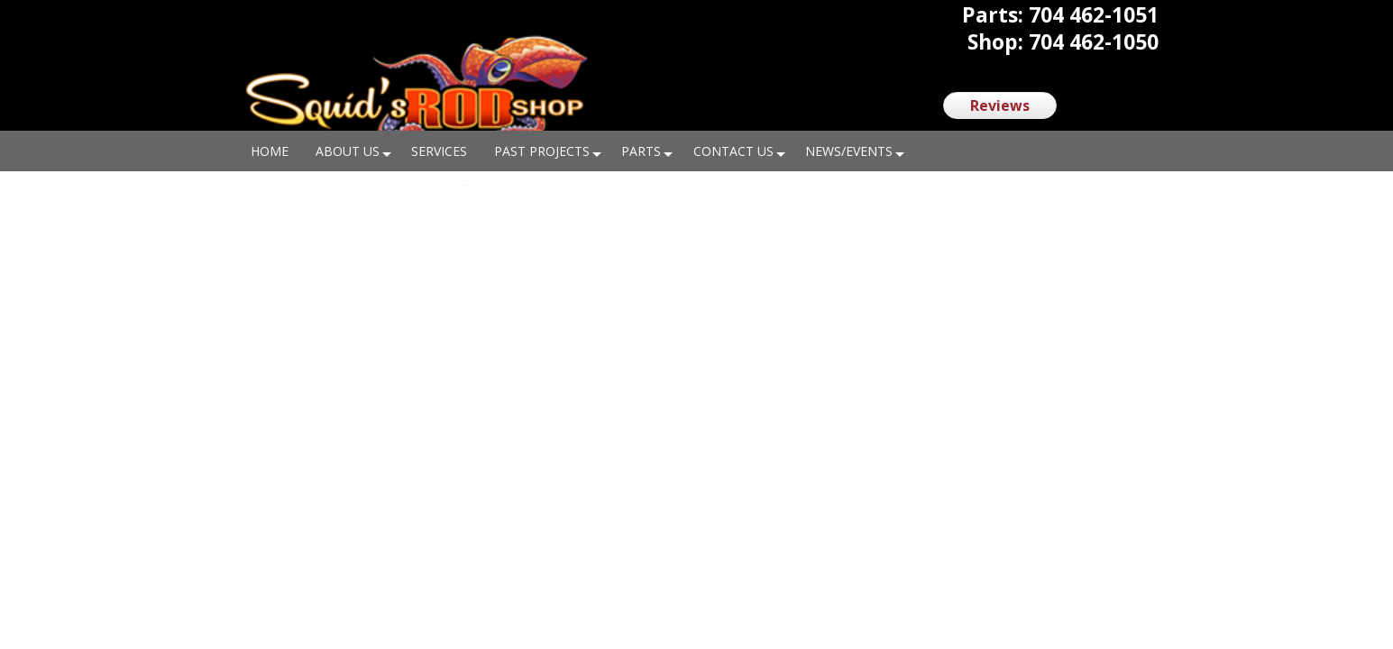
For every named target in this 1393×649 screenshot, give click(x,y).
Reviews (1000, 105)
